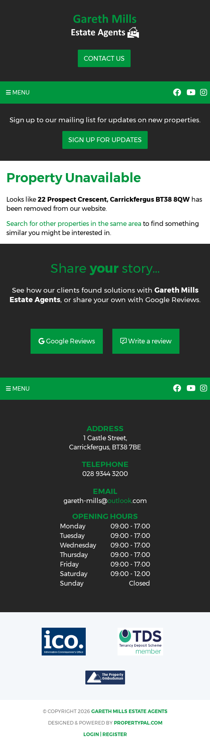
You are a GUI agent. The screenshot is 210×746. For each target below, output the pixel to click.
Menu (18, 92)
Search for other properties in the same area (73, 223)
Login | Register (105, 734)
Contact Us (104, 58)
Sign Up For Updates (105, 140)
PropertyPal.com (138, 723)
